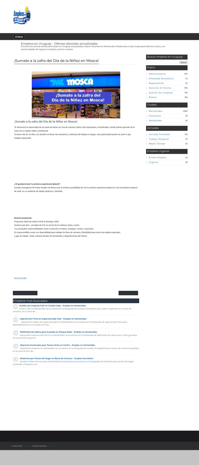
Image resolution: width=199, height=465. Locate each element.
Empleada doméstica (156, 81)
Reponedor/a (151, 86)
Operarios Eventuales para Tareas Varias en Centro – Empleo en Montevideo (62, 359)
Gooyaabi (56, 461)
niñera (147, 100)
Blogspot (32, 461)
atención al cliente (155, 91)
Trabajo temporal (154, 142)
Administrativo (152, 76)
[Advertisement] (65, 171)
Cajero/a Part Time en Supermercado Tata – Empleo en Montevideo (58, 333)
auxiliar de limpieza (156, 95)
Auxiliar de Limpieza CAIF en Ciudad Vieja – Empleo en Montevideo (57, 320)
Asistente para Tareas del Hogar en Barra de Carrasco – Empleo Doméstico (62, 372)
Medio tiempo (152, 146)
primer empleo (152, 160)
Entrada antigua (101, 306)
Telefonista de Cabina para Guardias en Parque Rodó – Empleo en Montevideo (63, 346)
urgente (148, 165)
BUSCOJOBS (25, 290)
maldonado (150, 123)
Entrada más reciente (30, 306)
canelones (150, 118)
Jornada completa (154, 137)
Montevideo (150, 114)
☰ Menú (24, 38)
